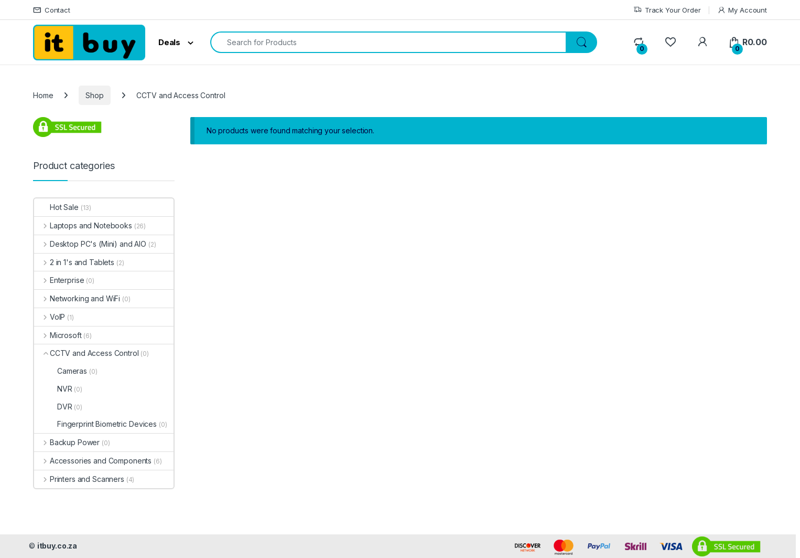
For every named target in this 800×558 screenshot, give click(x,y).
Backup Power (67, 442)
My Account (742, 10)
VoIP (49, 316)
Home (43, 95)
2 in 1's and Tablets (74, 262)
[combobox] (388, 42)
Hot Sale (56, 207)
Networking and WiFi (77, 298)
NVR (53, 388)
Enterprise (59, 280)
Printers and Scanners (79, 479)
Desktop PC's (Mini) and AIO (90, 243)
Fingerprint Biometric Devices (95, 423)
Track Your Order (667, 10)
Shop (94, 95)
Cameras (60, 370)
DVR (53, 406)
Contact (51, 10)
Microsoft (58, 335)
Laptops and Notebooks (83, 225)
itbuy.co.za (57, 545)
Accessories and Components (93, 460)
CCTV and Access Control (86, 353)
